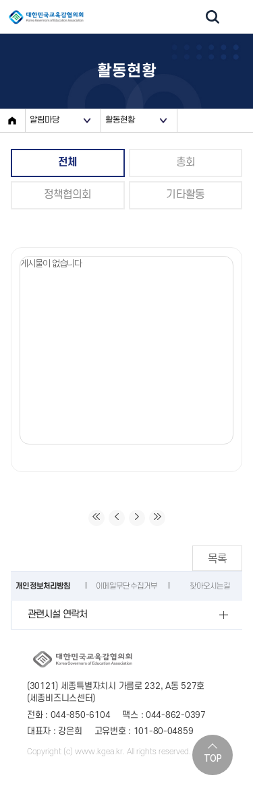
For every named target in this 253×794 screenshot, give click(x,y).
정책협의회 (68, 195)
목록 (217, 558)
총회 (185, 162)
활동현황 (120, 120)
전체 (67, 162)
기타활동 (185, 195)
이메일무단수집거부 (126, 586)
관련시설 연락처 (57, 614)
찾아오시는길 (210, 586)
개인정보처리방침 (43, 586)
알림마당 (45, 120)
